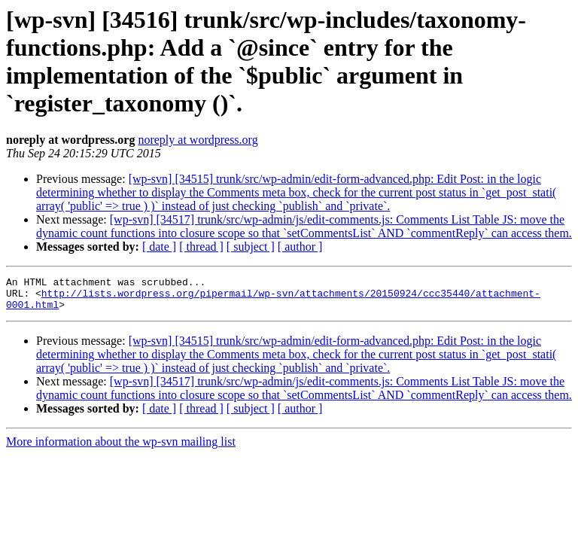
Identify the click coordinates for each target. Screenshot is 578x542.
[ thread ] (201, 246)
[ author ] (300, 246)
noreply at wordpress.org (197, 139)
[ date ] (159, 246)
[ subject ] (251, 246)
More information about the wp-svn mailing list (121, 448)
